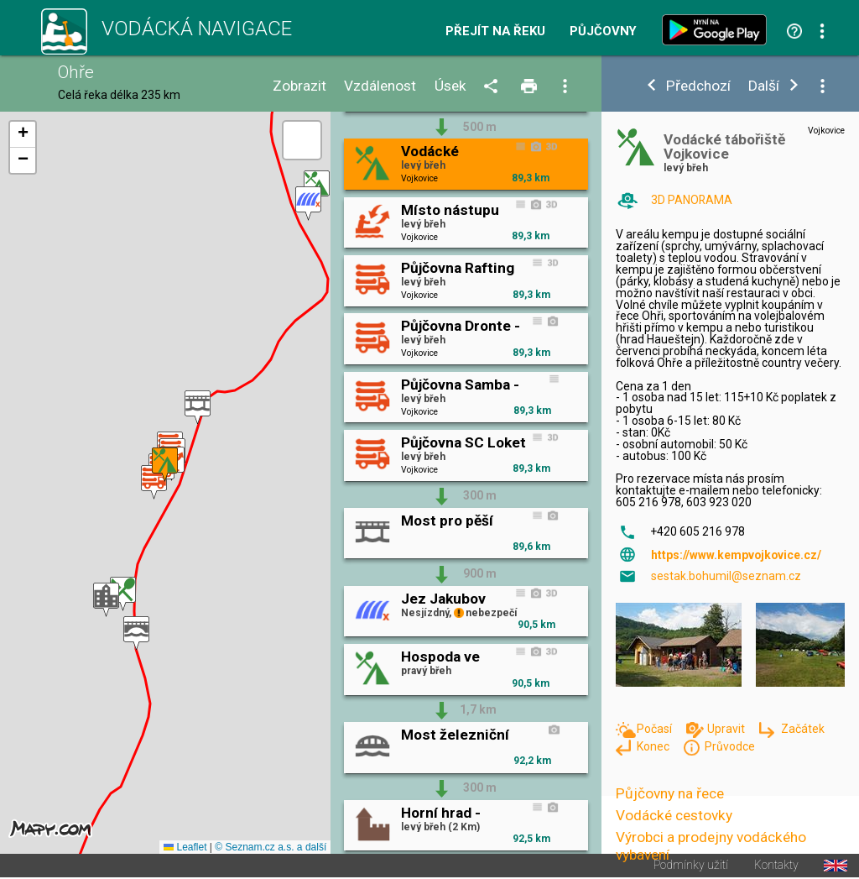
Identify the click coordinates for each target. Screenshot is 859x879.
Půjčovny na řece (670, 793)
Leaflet (185, 847)
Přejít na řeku (495, 31)
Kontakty (776, 865)
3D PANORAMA (691, 200)
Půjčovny (603, 31)
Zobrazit (299, 86)
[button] (136, 633)
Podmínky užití (690, 865)
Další (763, 86)
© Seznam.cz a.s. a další (270, 847)
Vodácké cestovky (674, 815)
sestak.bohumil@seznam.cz (726, 576)
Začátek (803, 728)
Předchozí (698, 86)
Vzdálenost (380, 86)
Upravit (727, 728)
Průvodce (730, 746)
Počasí (655, 728)
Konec (654, 746)
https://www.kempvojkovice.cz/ (736, 555)
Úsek (450, 86)
